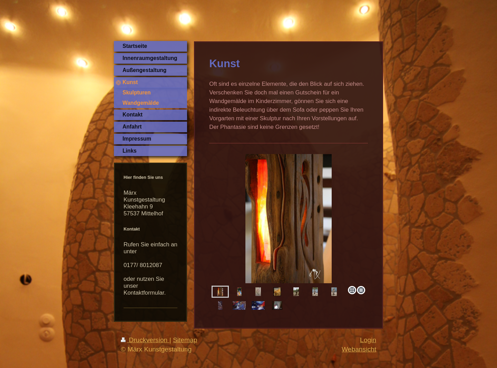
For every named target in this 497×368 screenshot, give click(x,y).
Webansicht (359, 349)
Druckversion (145, 340)
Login (368, 340)
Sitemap (185, 340)
